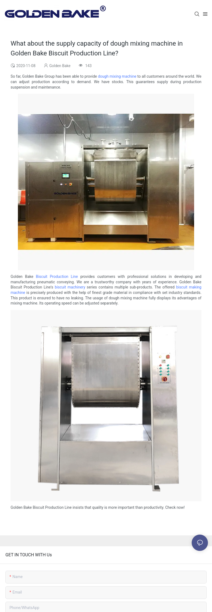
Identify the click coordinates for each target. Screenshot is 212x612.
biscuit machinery (70, 287)
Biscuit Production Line (57, 276)
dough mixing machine (117, 76)
